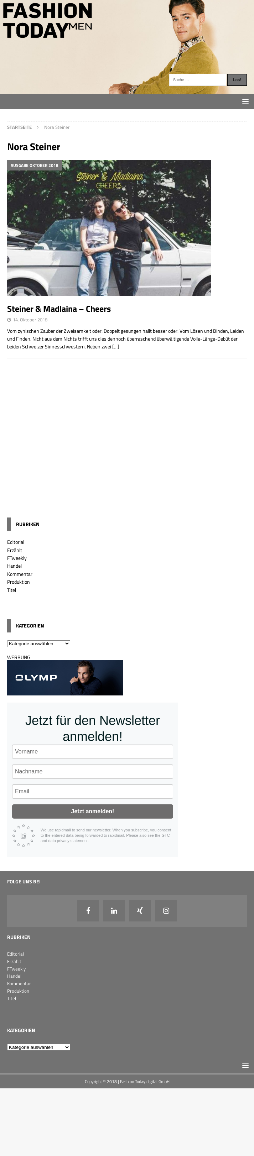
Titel (11, 590)
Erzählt (14, 550)
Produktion (18, 581)
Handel (14, 565)
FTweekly (17, 558)
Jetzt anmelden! (92, 811)
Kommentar (19, 574)
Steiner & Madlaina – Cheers (59, 308)
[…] (115, 346)
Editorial (15, 542)
